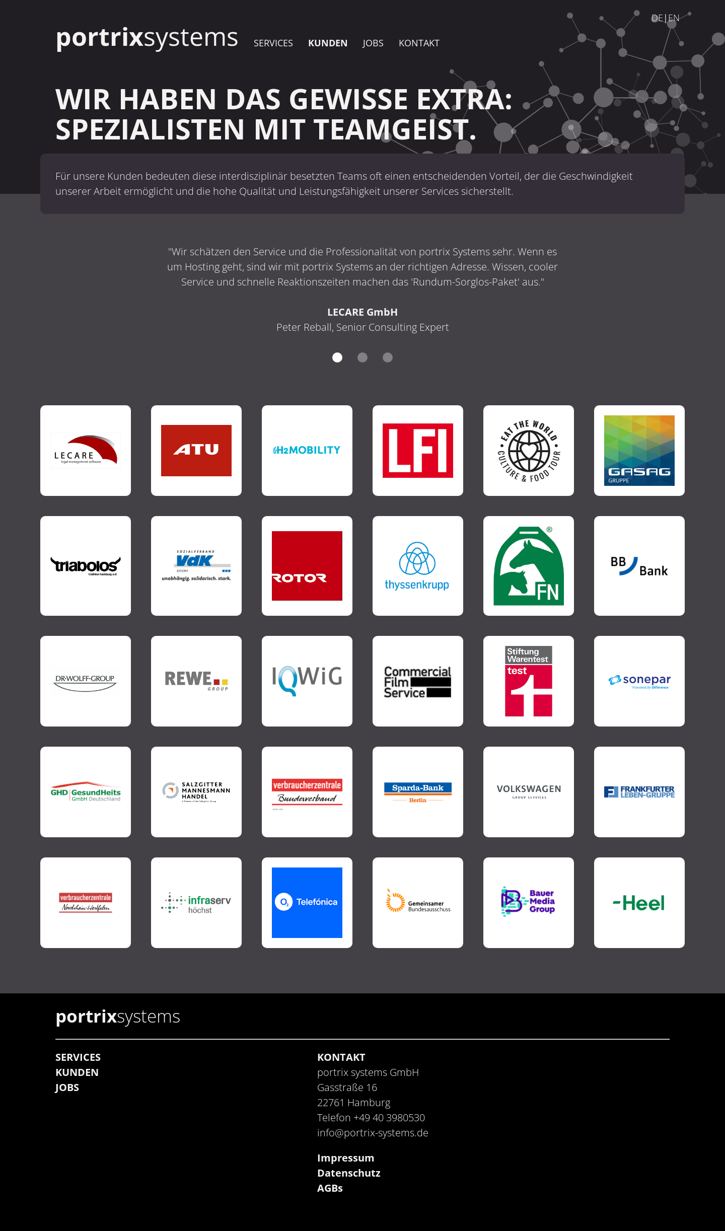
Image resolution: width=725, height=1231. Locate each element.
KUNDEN (328, 43)
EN (674, 18)
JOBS (373, 43)
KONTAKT (419, 43)
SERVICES (273, 43)
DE (657, 18)
